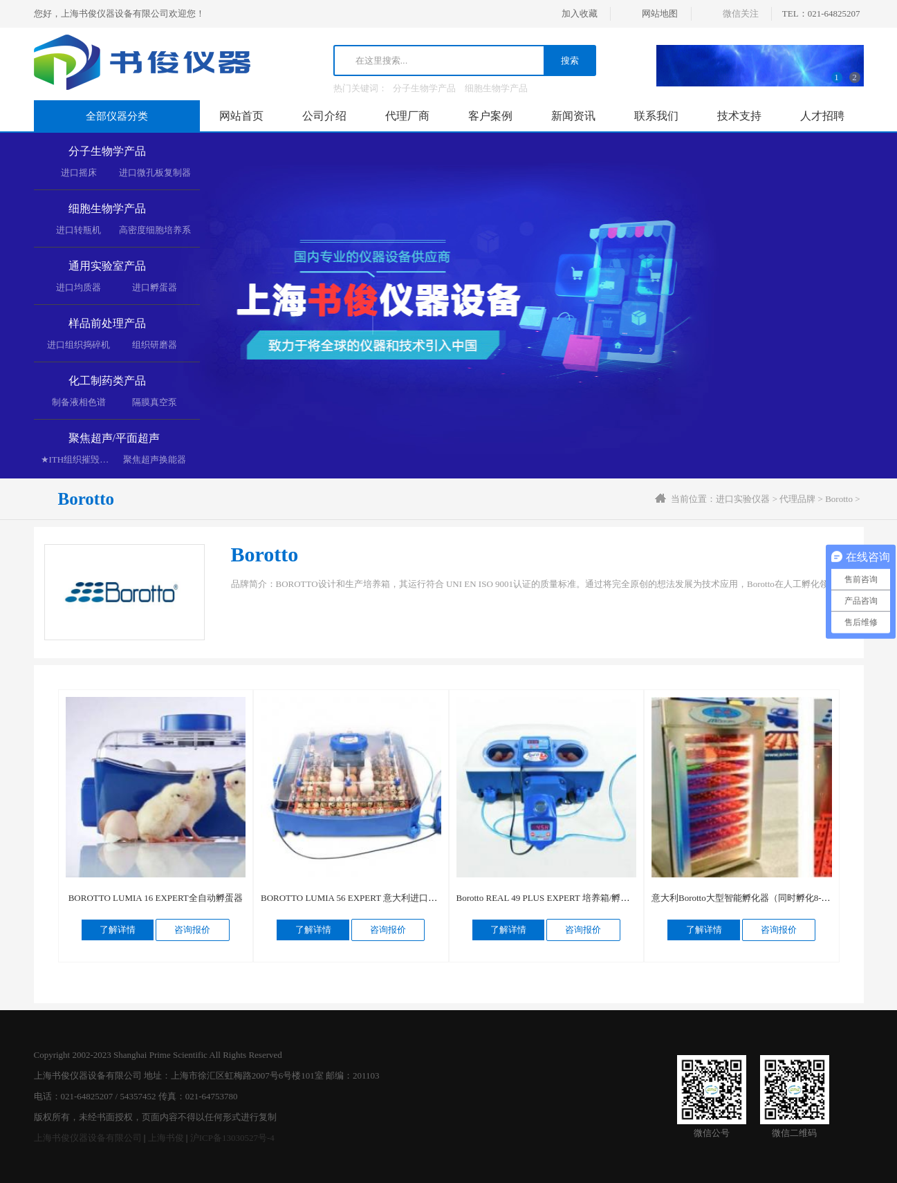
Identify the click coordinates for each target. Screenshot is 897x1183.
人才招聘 (822, 116)
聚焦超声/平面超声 (114, 438)
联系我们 (656, 116)
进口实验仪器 (743, 499)
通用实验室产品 (107, 266)
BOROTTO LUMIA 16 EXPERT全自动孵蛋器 (155, 898)
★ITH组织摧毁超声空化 (88, 459)
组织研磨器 (154, 344)
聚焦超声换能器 (154, 459)
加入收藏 (580, 13)
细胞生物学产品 (496, 88)
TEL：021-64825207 (821, 13)
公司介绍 (324, 116)
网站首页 (241, 116)
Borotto (839, 499)
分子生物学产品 (424, 88)
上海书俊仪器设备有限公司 (88, 1138)
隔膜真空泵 (154, 402)
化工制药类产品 (107, 380)
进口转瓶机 (78, 230)
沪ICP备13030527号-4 (232, 1138)
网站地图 (660, 13)
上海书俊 (166, 1138)
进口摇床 (79, 172)
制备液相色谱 (79, 402)
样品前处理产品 (107, 323)
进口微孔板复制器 (155, 172)
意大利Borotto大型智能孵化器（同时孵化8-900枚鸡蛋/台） (766, 898)
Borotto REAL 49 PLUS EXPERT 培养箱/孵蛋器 (547, 898)
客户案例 (490, 116)
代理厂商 (407, 116)
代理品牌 (797, 499)
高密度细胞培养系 (155, 230)
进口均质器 (78, 287)
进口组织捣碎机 (78, 344)
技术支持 (739, 116)
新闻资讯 (573, 116)
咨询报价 (192, 929)
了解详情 (118, 929)
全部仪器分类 (117, 116)
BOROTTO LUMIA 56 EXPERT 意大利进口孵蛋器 (358, 898)
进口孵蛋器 (154, 287)
